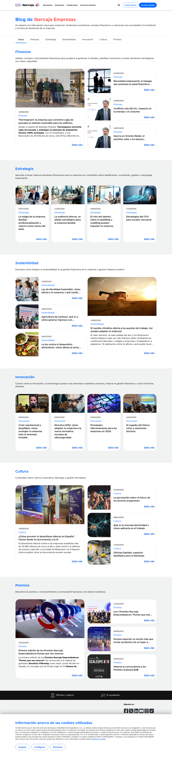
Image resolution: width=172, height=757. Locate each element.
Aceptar (22, 746)
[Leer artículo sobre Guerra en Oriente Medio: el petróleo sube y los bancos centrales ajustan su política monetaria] (149, 145)
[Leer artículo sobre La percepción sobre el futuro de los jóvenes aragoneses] (149, 506)
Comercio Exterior (88, 5)
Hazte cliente (130, 5)
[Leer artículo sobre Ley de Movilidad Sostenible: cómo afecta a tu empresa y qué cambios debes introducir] (77, 298)
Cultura (103, 39)
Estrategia (51, 39)
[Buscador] (119, 5)
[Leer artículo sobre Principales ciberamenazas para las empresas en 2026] (113, 447)
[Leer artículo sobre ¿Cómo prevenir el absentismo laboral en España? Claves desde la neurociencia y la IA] (77, 561)
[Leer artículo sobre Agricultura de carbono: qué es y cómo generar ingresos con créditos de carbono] (77, 325)
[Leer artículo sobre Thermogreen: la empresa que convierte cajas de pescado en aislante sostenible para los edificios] (77, 145)
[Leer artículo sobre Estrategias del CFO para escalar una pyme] (149, 239)
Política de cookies (98, 739)
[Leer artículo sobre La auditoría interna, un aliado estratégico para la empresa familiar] (77, 239)
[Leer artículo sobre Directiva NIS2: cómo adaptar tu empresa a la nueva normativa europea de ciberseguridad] (77, 447)
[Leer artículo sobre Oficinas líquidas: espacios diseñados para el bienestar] (149, 561)
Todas (21, 39)
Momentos (47, 5)
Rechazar (58, 746)
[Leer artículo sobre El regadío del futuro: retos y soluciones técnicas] (149, 447)
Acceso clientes (148, 5)
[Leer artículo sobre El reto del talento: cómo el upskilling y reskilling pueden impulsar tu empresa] (113, 239)
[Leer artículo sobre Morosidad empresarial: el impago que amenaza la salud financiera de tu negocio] (149, 90)
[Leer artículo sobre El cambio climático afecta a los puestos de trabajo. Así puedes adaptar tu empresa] (149, 353)
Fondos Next (72, 5)
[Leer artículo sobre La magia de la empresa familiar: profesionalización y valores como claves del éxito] (41, 239)
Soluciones (59, 5)
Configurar (39, 746)
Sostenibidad (69, 39)
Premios (117, 39)
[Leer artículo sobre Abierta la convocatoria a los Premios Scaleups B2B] (149, 675)
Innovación (87, 39)
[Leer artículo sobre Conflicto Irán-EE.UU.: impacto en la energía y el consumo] (149, 117)
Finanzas (34, 39)
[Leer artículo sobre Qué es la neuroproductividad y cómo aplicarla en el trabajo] (149, 534)
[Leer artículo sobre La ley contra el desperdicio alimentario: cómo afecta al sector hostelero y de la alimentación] (77, 353)
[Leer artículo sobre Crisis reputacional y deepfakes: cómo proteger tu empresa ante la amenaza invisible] (41, 447)
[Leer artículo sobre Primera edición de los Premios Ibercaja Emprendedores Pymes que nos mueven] (77, 675)
